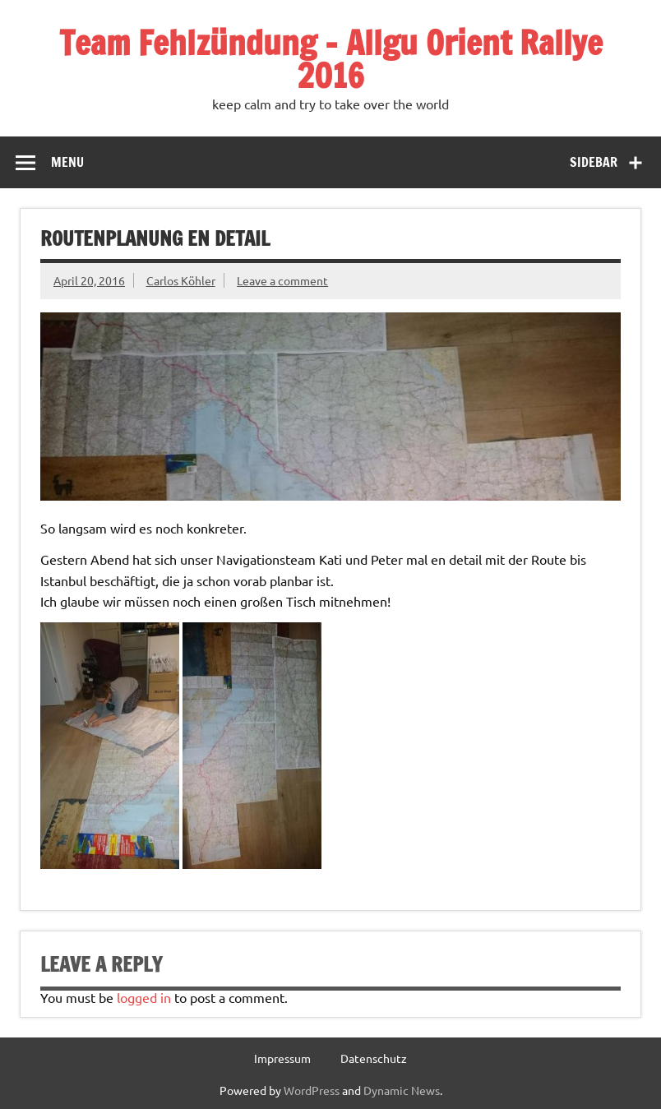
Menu (67, 162)
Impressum (282, 1058)
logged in (144, 997)
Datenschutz (373, 1058)
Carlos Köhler (180, 280)
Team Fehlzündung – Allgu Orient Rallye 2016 (331, 59)
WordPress (312, 1090)
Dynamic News (401, 1090)
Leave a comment (282, 280)
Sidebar (593, 162)
